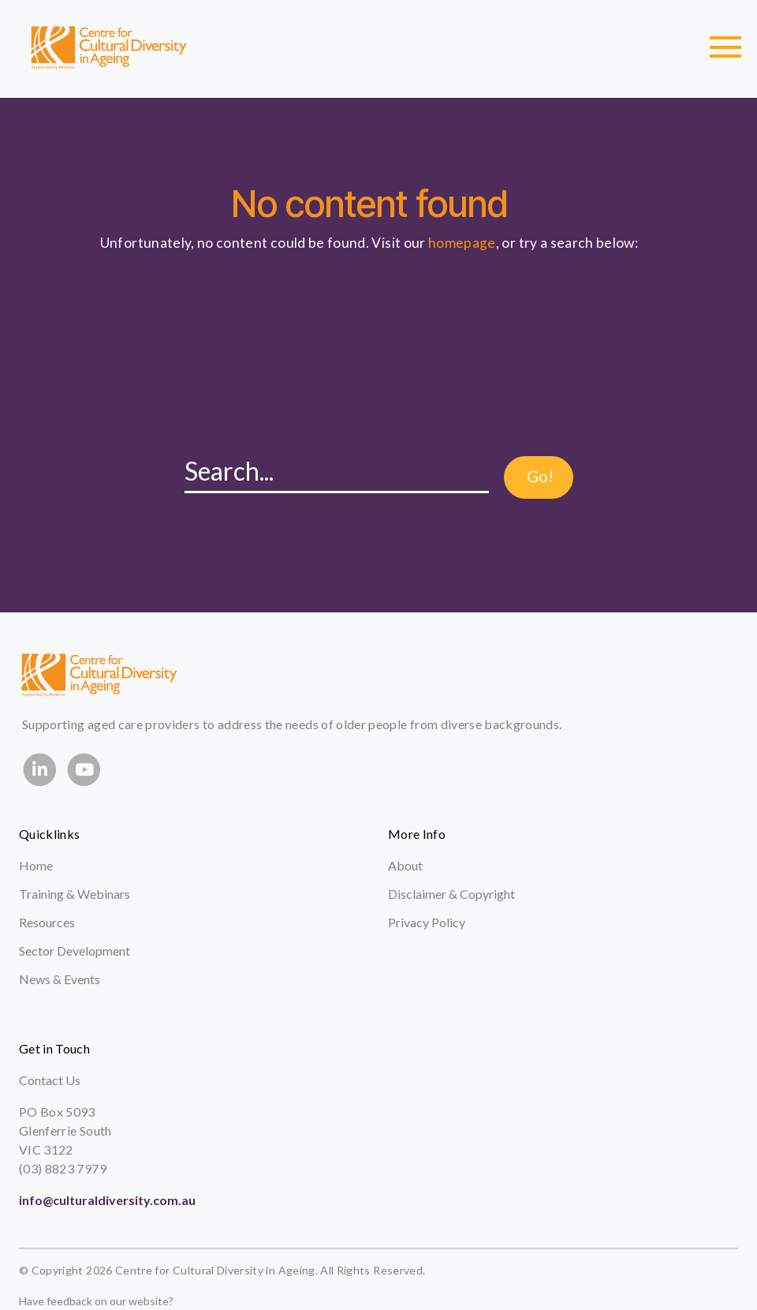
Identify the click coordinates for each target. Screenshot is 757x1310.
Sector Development (74, 950)
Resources (47, 922)
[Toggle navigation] (725, 47)
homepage (462, 242)
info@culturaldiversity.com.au (107, 1199)
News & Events (59, 978)
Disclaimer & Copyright (451, 893)
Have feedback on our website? (96, 1301)
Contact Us (49, 1079)
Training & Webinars (74, 893)
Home (36, 865)
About (405, 865)
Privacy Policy (426, 922)
